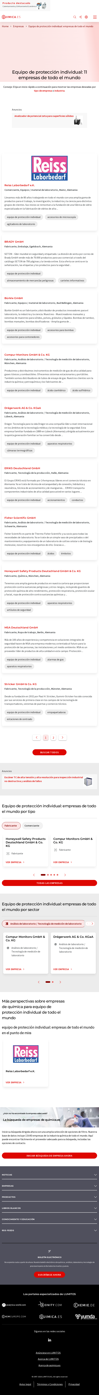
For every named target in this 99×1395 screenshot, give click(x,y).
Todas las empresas (49, 883)
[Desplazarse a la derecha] (92, 923)
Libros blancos (11, 1208)
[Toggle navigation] (95, 17)
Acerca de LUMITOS (48, 1359)
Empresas (8, 1186)
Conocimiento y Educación (18, 1219)
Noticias (7, 1175)
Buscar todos (49, 752)
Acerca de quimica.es (49, 1365)
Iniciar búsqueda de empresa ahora (49, 1155)
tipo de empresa (43, 90)
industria (59, 90)
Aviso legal (25, 1384)
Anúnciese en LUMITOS (48, 1352)
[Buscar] (75, 17)
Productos (8, 1197)
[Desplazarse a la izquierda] (87, 923)
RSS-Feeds (8, 1230)
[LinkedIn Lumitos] (49, 1340)
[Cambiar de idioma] (86, 17)
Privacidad (74, 1384)
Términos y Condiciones (50, 1384)
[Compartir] (80, 17)
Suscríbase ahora (49, 1274)
